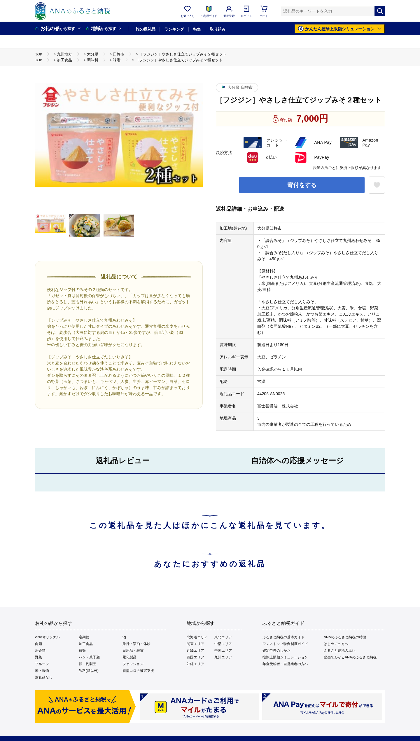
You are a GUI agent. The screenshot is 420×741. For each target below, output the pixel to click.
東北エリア (223, 637)
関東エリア (195, 644)
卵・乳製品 (87, 664)
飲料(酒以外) (89, 671)
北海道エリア (197, 637)
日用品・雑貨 (133, 650)
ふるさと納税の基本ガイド (283, 637)
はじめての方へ (336, 644)
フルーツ (42, 664)
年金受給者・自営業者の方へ (285, 664)
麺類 (82, 650)
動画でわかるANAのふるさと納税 (350, 657)
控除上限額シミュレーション (285, 657)
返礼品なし (43, 677)
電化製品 (129, 657)
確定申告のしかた (276, 650)
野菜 (38, 657)
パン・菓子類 (89, 657)
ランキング (174, 29)
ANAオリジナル (47, 637)
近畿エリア (195, 650)
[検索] (379, 11)
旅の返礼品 (145, 29)
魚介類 (40, 650)
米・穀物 (42, 671)
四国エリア (195, 657)
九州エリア (223, 657)
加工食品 (86, 644)
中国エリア (223, 650)
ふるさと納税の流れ (339, 650)
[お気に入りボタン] (377, 185)
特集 (197, 29)
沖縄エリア (195, 664)
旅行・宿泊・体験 (136, 644)
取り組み (217, 29)
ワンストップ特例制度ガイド (285, 644)
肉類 (38, 644)
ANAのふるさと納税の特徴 (345, 637)
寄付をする (301, 185)
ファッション (133, 664)
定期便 (84, 637)
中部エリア (223, 644)
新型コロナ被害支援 (138, 671)
